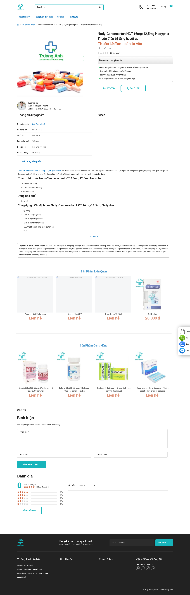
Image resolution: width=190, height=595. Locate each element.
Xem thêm (93, 237)
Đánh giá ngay (29, 510)
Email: (20, 569)
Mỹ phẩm (61, 17)
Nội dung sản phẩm (32, 161)
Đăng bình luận (30, 465)
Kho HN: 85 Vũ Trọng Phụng (37, 573)
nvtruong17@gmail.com (32, 569)
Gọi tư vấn (135, 88)
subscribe (164, 543)
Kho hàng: (21, 573)
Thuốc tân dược (24, 17)
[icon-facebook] (100, 48)
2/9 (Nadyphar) (38, 124)
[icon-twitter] (105, 48)
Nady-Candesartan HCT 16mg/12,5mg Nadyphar (40, 171)
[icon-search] (100, 7)
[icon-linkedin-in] (110, 48)
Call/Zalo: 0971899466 (144, 564)
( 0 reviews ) (115, 53)
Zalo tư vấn (109, 88)
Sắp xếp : (72, 485)
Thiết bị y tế (73, 17)
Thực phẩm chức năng (43, 17)
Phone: (20, 565)
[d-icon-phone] (141, 7)
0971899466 (151, 9)
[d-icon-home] (18, 25)
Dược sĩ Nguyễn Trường (38, 106)
